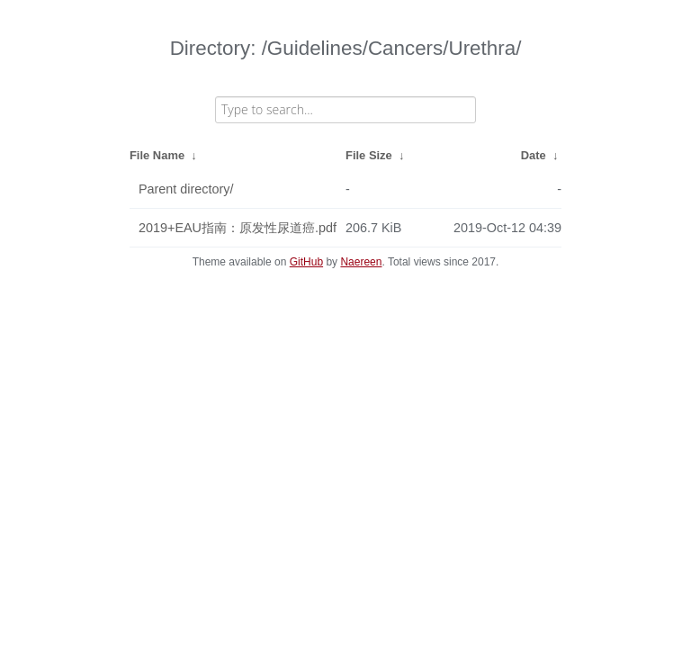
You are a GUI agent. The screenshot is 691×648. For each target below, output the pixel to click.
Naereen (360, 262)
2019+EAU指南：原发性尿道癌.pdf (238, 227)
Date (533, 155)
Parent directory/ (186, 189)
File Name (157, 155)
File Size (369, 155)
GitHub (306, 262)
